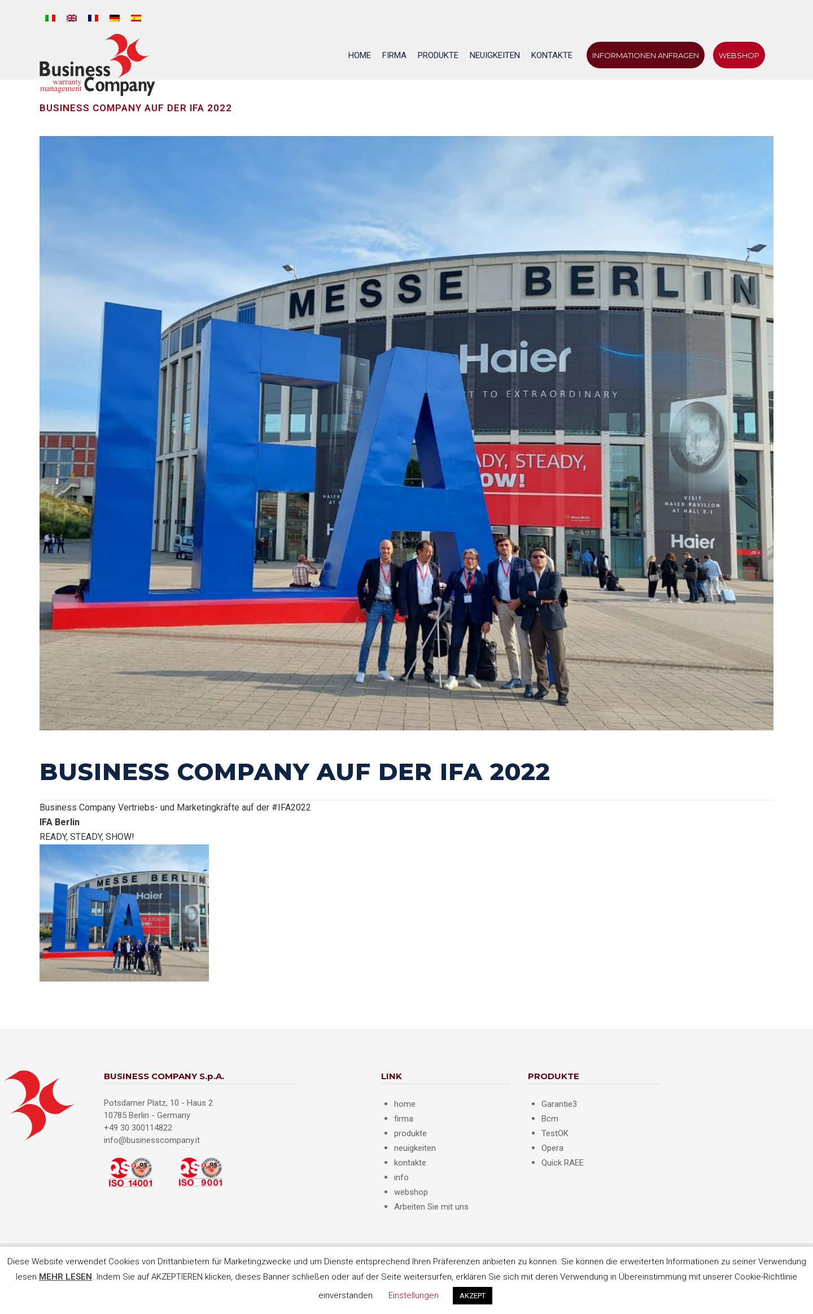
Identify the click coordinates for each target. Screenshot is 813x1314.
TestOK (555, 1133)
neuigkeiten (415, 1148)
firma (403, 1119)
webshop (411, 1192)
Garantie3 (559, 1104)
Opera (552, 1148)
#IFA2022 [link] (291, 807)
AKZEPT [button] (473, 1295)
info (401, 1177)
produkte (410, 1133)
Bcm (549, 1119)
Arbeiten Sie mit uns (431, 1207)
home (405, 1104)
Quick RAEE (562, 1163)
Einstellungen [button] (413, 1295)
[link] (60, 822)
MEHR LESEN (65, 1277)
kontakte (410, 1163)
